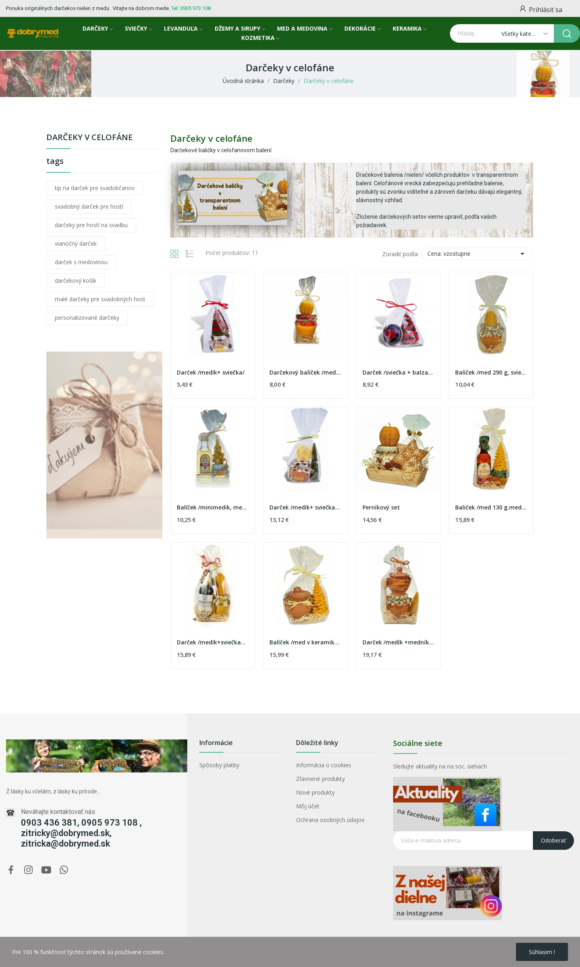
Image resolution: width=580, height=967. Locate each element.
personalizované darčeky (87, 317)
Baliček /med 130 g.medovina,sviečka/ (491, 507)
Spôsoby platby (219, 765)
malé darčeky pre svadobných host (100, 299)
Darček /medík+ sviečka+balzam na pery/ (305, 507)
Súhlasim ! (542, 952)
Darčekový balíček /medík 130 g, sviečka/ (305, 372)
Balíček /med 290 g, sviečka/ (491, 372)
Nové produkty (315, 792)
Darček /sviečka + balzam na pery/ (398, 372)
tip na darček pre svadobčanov (95, 188)
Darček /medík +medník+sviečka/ (398, 642)
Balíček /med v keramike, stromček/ (305, 642)
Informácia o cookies (323, 765)
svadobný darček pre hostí (89, 206)
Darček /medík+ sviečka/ (210, 372)
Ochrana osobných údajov (330, 820)
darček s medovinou (81, 262)
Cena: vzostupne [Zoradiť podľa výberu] (477, 254)
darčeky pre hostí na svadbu (91, 225)
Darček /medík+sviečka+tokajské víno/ (213, 642)
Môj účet (307, 806)
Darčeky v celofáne (89, 138)
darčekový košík (75, 280)
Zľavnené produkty (320, 779)
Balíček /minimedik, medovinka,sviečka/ (213, 507)
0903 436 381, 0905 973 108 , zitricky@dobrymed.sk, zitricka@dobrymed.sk (81, 833)
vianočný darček (76, 243)
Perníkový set (381, 507)
